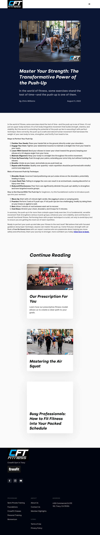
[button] (89, 4)
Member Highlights (38, 511)
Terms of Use (36, 524)
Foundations (13, 507)
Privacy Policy (36, 528)
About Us (34, 503)
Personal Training (15, 515)
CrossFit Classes (14, 511)
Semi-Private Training (16, 503)
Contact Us (35, 507)
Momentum (12, 519)
